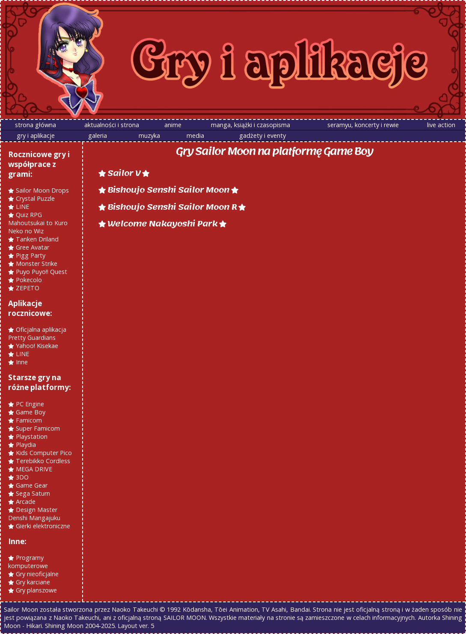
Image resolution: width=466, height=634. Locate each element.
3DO (22, 477)
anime (172, 125)
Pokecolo (29, 280)
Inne (22, 362)
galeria (97, 135)
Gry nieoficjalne (37, 574)
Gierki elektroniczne (43, 526)
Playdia (26, 445)
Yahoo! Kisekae (37, 346)
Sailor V (123, 173)
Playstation (31, 436)
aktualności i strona (111, 125)
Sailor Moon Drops (42, 190)
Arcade (26, 501)
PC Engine (30, 404)
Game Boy (30, 412)
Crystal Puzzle (35, 198)
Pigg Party (30, 255)
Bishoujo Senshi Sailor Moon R (172, 207)
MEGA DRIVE (34, 469)
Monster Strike (36, 263)
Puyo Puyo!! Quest (41, 272)
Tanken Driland (37, 239)
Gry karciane (33, 582)
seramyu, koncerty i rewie (363, 125)
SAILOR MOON (184, 617)
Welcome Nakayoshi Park (162, 224)
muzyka (149, 135)
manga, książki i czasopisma (250, 125)
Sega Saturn (33, 493)
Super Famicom (38, 428)
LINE (22, 206)
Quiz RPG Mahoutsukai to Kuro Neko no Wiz (38, 223)
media (195, 135)
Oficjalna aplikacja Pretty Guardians (37, 333)
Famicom (29, 420)
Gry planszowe (36, 590)
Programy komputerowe (28, 562)
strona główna (35, 125)
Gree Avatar (32, 247)
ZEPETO (27, 288)
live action (441, 125)
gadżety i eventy (262, 135)
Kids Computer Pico (44, 453)
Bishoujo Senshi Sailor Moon (168, 190)
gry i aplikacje (36, 135)
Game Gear (31, 485)
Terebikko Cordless (43, 461)
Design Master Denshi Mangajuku (34, 514)
